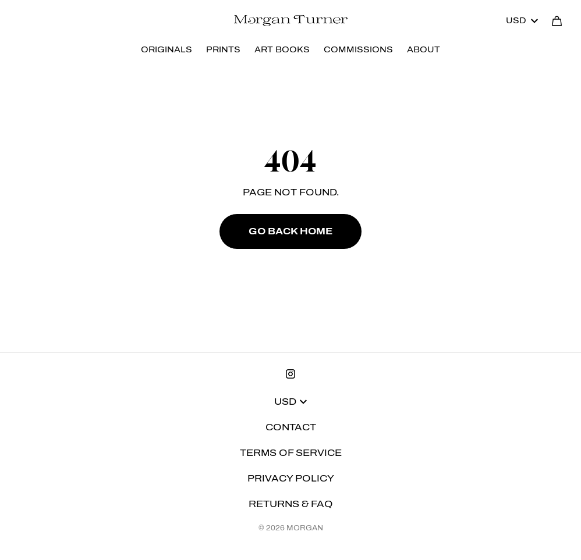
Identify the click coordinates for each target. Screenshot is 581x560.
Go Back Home (290, 231)
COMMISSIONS (358, 49)
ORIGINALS (166, 49)
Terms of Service (291, 453)
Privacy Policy (290, 478)
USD (522, 20)
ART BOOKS (282, 49)
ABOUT (423, 49)
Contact (290, 427)
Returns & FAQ (291, 504)
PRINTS (223, 49)
